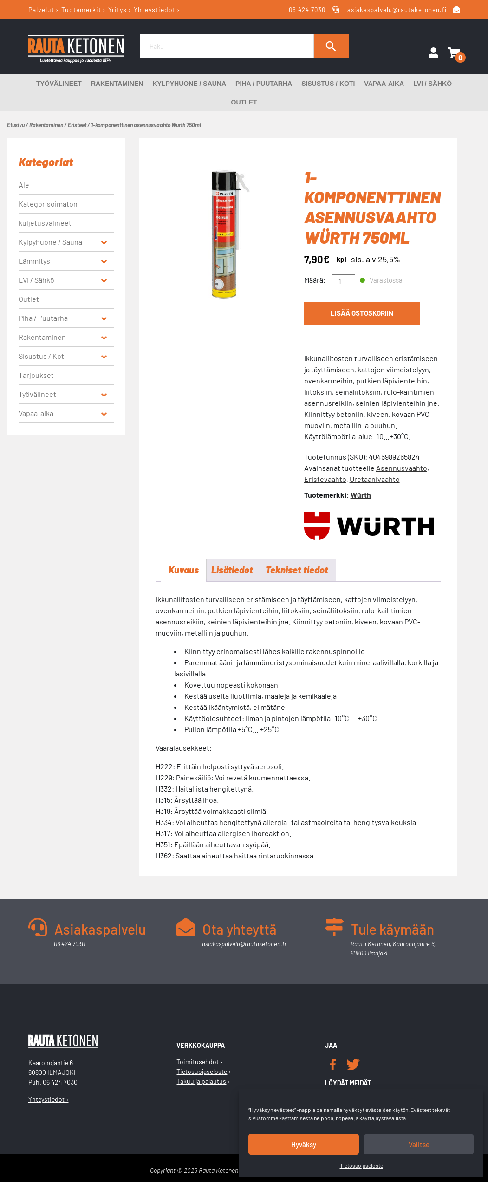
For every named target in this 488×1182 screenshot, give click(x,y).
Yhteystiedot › (48, 1100)
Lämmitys (34, 260)
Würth (361, 494)
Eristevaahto (325, 478)
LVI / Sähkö (432, 83)
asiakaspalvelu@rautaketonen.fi (397, 9)
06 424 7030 (307, 9)
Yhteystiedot (155, 9)
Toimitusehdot (197, 1062)
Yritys (117, 9)
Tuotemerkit (81, 9)
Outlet (244, 102)
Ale (24, 184)
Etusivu (16, 125)
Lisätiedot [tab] (232, 570)
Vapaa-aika (384, 83)
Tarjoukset (36, 374)
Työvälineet (59, 83)
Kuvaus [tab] (184, 570)
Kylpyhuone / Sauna (189, 83)
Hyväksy (303, 1144)
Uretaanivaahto (375, 478)
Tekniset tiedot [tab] (297, 570)
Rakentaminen (117, 83)
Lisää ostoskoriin (362, 313)
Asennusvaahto (401, 467)
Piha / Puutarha (263, 83)
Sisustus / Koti (328, 83)
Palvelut (41, 9)
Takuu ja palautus (201, 1081)
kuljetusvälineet (45, 222)
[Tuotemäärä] (343, 281)
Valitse (419, 1144)
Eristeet (77, 125)
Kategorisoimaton (48, 203)
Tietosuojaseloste (361, 1165)
